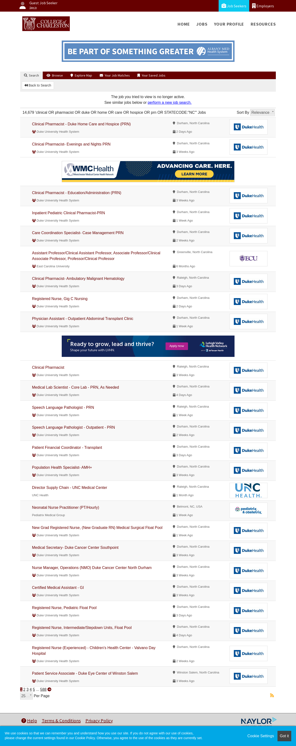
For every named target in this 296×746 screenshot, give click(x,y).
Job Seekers (233, 6)
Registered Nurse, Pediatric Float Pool (64, 608)
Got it (284, 736)
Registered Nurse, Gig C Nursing (60, 299)
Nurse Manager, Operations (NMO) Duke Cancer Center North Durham (92, 568)
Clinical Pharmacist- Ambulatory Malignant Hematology (78, 279)
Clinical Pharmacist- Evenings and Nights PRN (71, 144)
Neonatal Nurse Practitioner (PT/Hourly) (65, 507)
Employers (263, 6)
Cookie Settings (260, 736)
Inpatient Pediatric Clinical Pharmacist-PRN (68, 213)
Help (29, 720)
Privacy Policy (99, 720)
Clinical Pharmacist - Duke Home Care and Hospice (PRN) (81, 124)
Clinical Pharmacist (48, 367)
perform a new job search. (170, 102)
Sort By (243, 112)
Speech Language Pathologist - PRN (63, 407)
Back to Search (37, 85)
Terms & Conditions (61, 720)
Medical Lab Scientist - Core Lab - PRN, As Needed (75, 387)
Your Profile (229, 24)
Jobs (201, 24)
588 (43, 689)
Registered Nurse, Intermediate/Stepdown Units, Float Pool (82, 628)
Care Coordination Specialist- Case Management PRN (78, 233)
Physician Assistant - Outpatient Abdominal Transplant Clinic (82, 319)
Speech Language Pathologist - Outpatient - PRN (73, 427)
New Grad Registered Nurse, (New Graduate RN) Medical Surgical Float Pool (97, 528)
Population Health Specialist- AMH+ (62, 467)
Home (184, 24)
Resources (263, 24)
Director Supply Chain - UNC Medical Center (69, 488)
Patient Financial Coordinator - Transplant (67, 448)
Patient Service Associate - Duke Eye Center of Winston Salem (85, 673)
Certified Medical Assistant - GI (58, 588)
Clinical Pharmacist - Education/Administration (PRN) (76, 193)
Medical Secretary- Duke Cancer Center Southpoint (75, 548)
